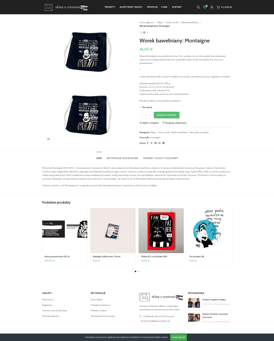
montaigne (155, 137)
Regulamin (47, 305)
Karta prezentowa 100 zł (57, 256)
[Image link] (161, 296)
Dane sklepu (97, 299)
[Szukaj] (198, 7)
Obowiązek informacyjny (103, 316)
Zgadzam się (178, 337)
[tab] (99, 156)
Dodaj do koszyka (166, 115)
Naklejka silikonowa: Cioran (107, 256)
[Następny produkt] (147, 32)
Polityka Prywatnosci (101, 305)
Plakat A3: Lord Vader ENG (154, 256)
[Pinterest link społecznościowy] (155, 143)
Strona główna (146, 22)
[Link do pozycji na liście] (161, 321)
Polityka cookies (99, 310)
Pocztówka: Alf (196, 256)
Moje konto (47, 299)
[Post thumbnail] (194, 303)
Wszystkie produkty (199, 132)
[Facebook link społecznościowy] (147, 143)
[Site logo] (65, 6)
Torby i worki (172, 22)
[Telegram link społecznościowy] (163, 143)
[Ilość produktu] (145, 115)
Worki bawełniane (189, 22)
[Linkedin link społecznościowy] (159, 143)
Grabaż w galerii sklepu (214, 299)
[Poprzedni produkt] (141, 32)
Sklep (159, 22)
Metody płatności (50, 316)
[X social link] (151, 143)
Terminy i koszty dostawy (54, 310)
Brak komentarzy (222, 304)
